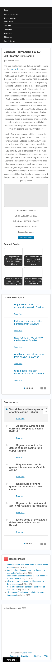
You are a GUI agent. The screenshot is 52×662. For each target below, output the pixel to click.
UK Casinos (8, 37)
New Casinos (8, 21)
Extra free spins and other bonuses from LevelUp (28, 322)
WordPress (27, 653)
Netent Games (9, 41)
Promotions (8, 29)
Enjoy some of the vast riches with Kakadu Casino (29, 306)
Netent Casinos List (11, 14)
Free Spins (7, 25)
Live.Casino (15, 69)
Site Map (37, 656)
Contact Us (14, 656)
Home (6, 10)
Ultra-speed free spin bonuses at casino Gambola (29, 372)
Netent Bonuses (10, 18)
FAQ (46, 656)
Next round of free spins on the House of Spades (29, 339)
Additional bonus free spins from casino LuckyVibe (29, 355)
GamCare (25, 656)
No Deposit (8, 33)
